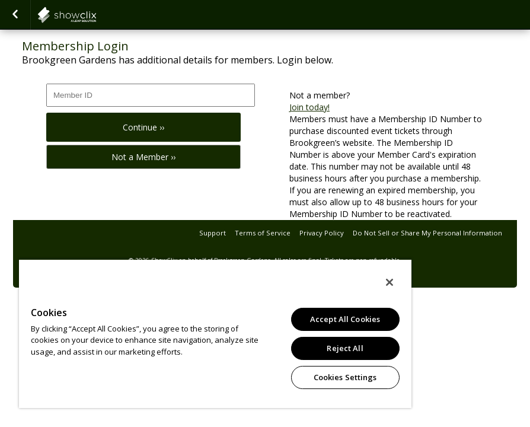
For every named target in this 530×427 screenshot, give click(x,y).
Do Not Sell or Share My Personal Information (427, 232)
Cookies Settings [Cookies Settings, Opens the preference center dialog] (345, 377)
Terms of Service (262, 232)
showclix (96, 15)
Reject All (345, 348)
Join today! (309, 107)
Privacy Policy (321, 232)
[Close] (389, 282)
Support (212, 232)
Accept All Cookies (345, 319)
